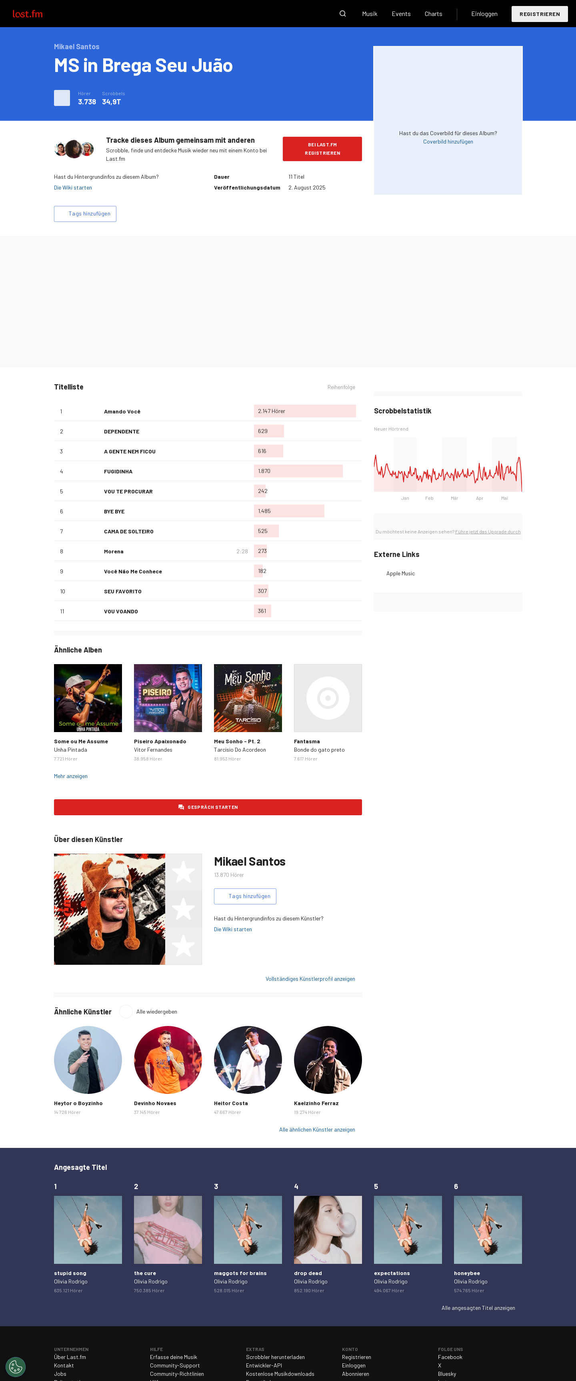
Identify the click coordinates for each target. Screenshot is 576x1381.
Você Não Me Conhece (133, 571)
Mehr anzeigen (71, 775)
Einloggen (484, 13)
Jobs (60, 1373)
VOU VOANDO (121, 611)
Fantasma (307, 741)
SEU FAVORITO (123, 591)
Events (401, 13)
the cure (145, 1272)
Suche (342, 14)
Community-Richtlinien (177, 1373)
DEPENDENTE (121, 431)
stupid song (70, 1272)
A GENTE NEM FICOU (130, 451)
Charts (433, 13)
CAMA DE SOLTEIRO (129, 531)
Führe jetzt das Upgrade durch (488, 531)
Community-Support (175, 1365)
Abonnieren (355, 1373)
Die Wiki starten (73, 187)
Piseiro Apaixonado (160, 741)
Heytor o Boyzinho (78, 1103)
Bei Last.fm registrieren (322, 149)
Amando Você (122, 411)
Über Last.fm (70, 1356)
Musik (370, 13)
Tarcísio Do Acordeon (240, 749)
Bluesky (447, 1373)
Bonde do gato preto (319, 749)
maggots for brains (240, 1272)
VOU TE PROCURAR (128, 491)
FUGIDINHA (118, 471)
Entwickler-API (264, 1365)
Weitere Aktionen (62, 98)
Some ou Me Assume (81, 741)
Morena (114, 551)
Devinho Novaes (155, 1103)
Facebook (450, 1356)
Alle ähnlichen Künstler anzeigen (317, 1129)
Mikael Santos (250, 861)
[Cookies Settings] (16, 1367)
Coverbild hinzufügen (448, 141)
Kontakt (64, 1365)
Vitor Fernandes (153, 749)
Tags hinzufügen (89, 213)
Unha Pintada (70, 749)
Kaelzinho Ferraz (316, 1103)
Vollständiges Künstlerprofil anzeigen (310, 978)
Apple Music (400, 573)
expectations (392, 1272)
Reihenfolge (341, 387)
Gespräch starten (213, 807)
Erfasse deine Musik (173, 1356)
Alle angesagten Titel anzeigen (478, 1307)
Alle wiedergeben (156, 1011)
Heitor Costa (231, 1103)
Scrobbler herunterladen (275, 1356)
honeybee (467, 1272)
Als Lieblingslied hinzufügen (94, 411)
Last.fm (37, 13)
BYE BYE (114, 511)
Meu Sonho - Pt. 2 (237, 741)
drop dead (308, 1272)
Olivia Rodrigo (71, 1281)
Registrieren (540, 13)
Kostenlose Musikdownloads (280, 1373)
